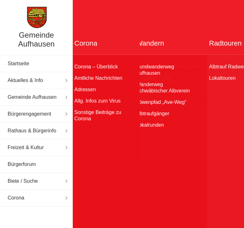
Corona (16, 197)
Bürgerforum (22, 164)
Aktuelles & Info (25, 80)
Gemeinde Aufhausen (36, 39)
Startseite (18, 63)
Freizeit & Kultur (26, 147)
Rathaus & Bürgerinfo (32, 130)
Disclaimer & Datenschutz (170, 159)
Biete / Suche (23, 181)
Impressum (137, 159)
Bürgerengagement (29, 114)
